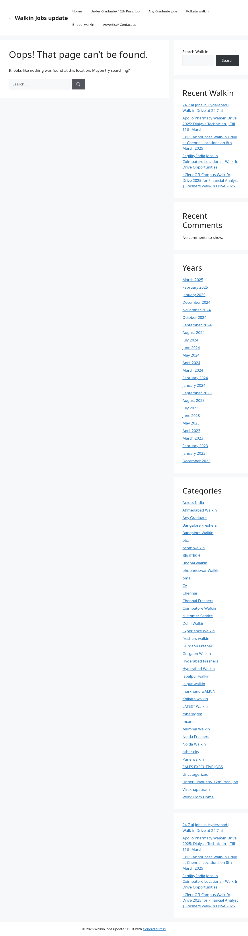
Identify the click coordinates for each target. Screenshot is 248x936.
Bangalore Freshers (199, 525)
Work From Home (198, 796)
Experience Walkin (198, 630)
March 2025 (192, 279)
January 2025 (193, 294)
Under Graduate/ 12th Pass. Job (115, 11)
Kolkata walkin (197, 11)
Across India (193, 502)
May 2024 (190, 355)
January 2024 (193, 385)
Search (228, 60)
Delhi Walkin (193, 623)
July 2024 (190, 340)
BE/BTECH (191, 555)
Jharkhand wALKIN (198, 691)
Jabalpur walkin (195, 676)
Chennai (189, 593)
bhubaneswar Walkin (200, 570)
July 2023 (190, 407)
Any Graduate (194, 517)
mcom (187, 721)
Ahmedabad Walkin (199, 510)
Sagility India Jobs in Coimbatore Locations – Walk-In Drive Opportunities (210, 161)
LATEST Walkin (195, 706)
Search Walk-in (195, 51)
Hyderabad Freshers (200, 661)
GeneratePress (154, 929)
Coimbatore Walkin (199, 608)
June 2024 (191, 347)
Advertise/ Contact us (119, 24)
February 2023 (195, 445)
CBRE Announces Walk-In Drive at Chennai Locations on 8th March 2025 (209, 142)
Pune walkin (193, 759)
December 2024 (196, 302)
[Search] (78, 84)
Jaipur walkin (193, 683)
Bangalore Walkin (197, 532)
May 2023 (190, 423)
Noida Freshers (195, 736)
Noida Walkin (194, 744)
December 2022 (196, 460)
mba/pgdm (192, 713)
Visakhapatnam (196, 789)
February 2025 (195, 287)
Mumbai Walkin (196, 729)
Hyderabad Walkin (198, 668)
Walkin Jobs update (41, 18)
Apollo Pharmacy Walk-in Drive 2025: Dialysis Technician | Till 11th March (209, 123)
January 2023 (193, 453)
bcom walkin (193, 547)
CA (184, 585)
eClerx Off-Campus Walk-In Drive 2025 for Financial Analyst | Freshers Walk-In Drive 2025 (210, 180)
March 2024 (192, 370)
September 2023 (196, 392)
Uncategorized (195, 774)
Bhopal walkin (83, 24)
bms (186, 578)
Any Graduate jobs (162, 11)
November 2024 (196, 309)
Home (77, 11)
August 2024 (193, 332)
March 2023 (192, 438)
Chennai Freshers (197, 600)
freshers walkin (195, 638)
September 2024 (196, 324)
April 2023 (191, 430)
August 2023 (193, 400)
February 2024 (195, 377)
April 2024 (191, 362)
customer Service (197, 615)
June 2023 (191, 415)
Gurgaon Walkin (196, 653)
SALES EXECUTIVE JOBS (202, 766)
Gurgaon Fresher (197, 645)
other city (190, 751)
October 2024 (194, 317)
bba (185, 540)
